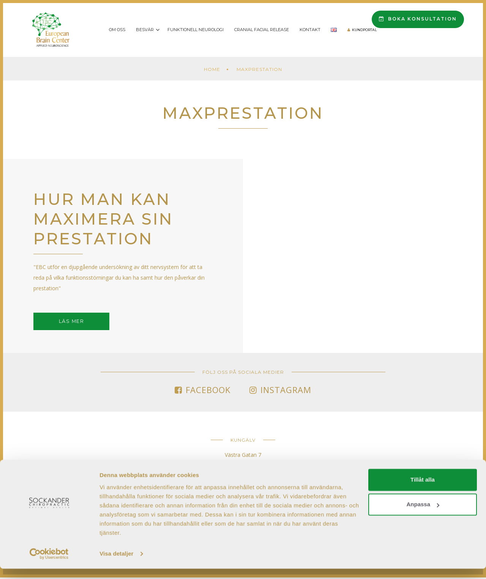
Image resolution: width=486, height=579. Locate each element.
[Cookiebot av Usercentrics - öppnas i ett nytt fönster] (49, 564)
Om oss (117, 29)
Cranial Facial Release (261, 29)
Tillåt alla (422, 490)
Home (212, 69)
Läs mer (71, 322)
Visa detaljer (116, 564)
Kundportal (364, 30)
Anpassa (422, 514)
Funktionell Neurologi (195, 29)
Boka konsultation (418, 19)
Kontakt (310, 29)
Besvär (145, 29)
